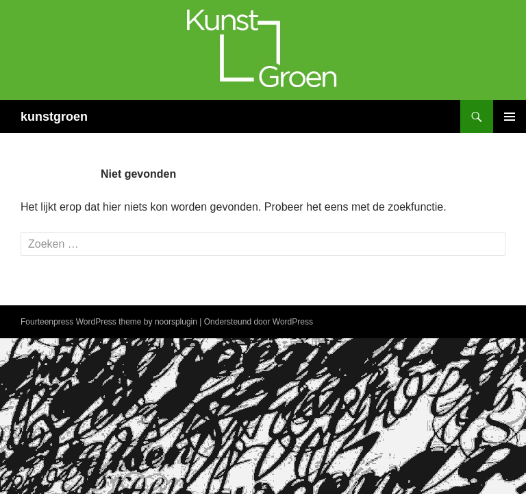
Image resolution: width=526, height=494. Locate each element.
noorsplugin (176, 322)
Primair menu (509, 116)
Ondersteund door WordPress (258, 322)
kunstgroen (54, 117)
